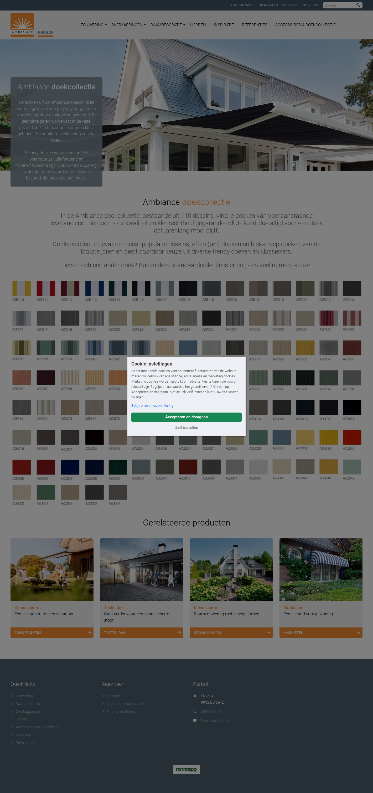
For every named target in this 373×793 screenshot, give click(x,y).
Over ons (310, 5)
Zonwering (94, 25)
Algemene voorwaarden (124, 704)
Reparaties (269, 5)
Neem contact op (215, 720)
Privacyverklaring (118, 711)
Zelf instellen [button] (186, 427)
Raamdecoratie (168, 25)
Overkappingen (128, 25)
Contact (290, 5)
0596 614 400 (212, 711)
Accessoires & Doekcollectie (305, 25)
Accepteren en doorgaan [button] (186, 417)
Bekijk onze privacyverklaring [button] (152, 406)
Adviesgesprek (243, 5)
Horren (198, 25)
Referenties (254, 25)
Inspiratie (224, 25)
